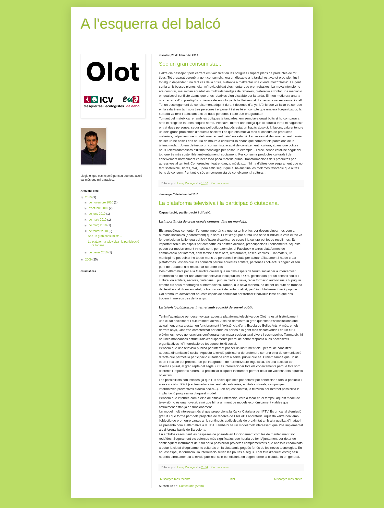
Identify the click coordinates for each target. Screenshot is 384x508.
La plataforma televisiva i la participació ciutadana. (219, 203)
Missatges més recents (175, 479)
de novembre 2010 (101, 202)
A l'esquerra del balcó (151, 23)
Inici (232, 479)
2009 (89, 259)
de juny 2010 (97, 213)
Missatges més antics (288, 479)
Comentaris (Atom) (191, 486)
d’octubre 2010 (99, 208)
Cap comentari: (220, 183)
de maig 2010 (98, 219)
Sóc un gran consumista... (190, 64)
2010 (89, 197)
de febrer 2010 (98, 231)
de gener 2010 (98, 252)
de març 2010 (98, 225)
